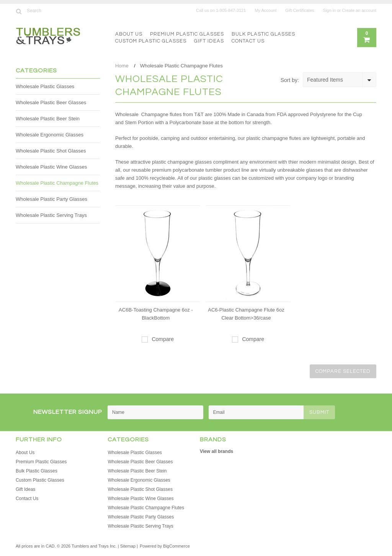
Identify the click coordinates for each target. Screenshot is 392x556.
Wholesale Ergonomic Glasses (49, 135)
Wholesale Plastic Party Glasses (51, 199)
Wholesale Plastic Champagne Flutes (57, 183)
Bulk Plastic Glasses (263, 34)
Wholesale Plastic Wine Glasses (51, 167)
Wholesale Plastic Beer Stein (48, 118)
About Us (128, 34)
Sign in (329, 10)
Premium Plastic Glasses (187, 34)
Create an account (359, 10)
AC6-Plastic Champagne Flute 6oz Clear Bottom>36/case (246, 314)
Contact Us (248, 41)
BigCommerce (176, 546)
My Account (265, 10)
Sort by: (290, 80)
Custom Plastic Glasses (150, 41)
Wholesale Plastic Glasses (45, 86)
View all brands (216, 451)
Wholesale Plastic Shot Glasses (51, 151)
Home (122, 66)
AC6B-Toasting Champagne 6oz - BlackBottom (156, 314)
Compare (163, 339)
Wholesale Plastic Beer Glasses (51, 102)
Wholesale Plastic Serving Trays (51, 215)
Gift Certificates (299, 10)
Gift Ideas (209, 41)
